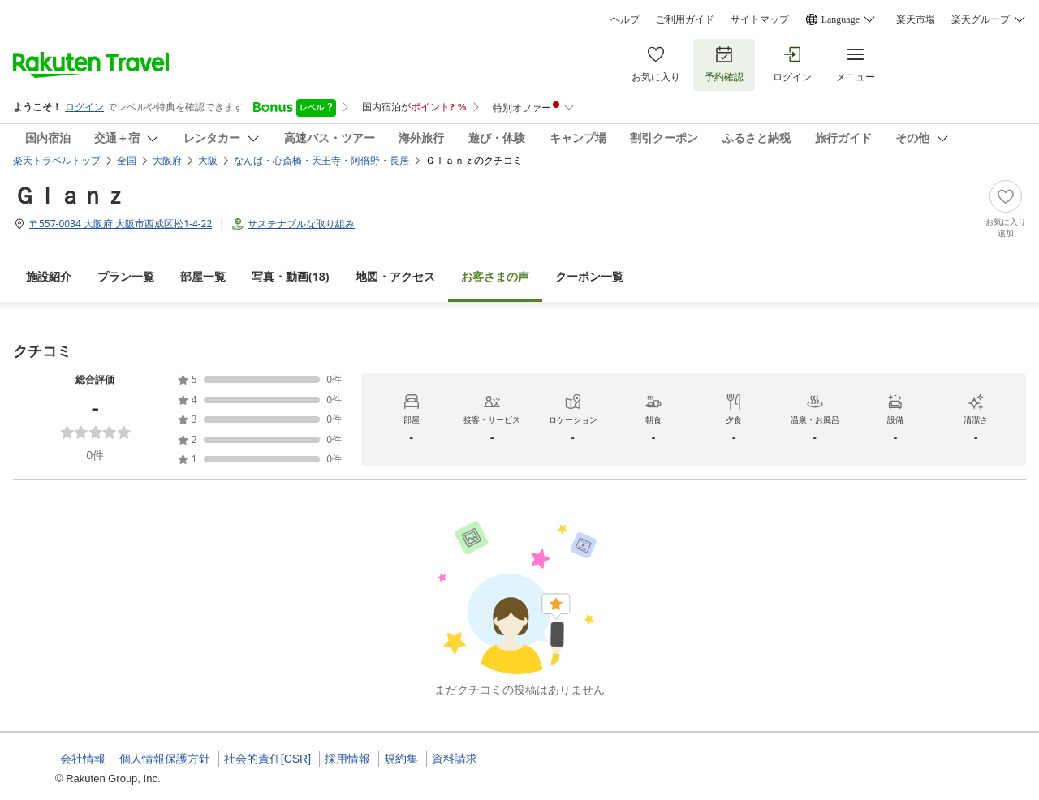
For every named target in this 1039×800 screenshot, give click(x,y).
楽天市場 (915, 19)
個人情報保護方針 (164, 758)
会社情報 (83, 758)
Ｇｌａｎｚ (70, 194)
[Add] (1005, 209)
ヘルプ (625, 19)
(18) (291, 276)
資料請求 (454, 758)
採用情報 (347, 758)
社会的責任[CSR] (267, 758)
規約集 (401, 758)
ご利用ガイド (685, 19)
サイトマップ (760, 19)
